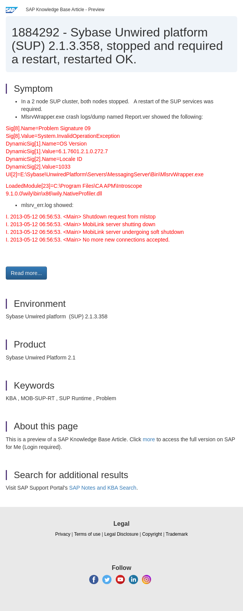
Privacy (62, 534)
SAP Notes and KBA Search (102, 488)
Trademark (177, 534)
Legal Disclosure (121, 534)
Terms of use (87, 534)
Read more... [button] (26, 273)
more (149, 439)
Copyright (152, 534)
